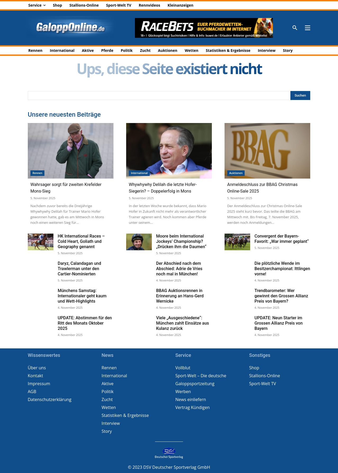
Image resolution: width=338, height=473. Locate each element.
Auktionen (236, 173)
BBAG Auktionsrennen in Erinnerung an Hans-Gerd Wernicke (180, 296)
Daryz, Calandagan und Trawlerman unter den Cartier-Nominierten (79, 268)
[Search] (300, 95)
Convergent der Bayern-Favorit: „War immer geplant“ (281, 239)
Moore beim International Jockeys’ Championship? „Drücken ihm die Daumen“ (181, 241)
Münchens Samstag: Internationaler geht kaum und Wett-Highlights (82, 296)
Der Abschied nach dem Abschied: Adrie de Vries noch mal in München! (179, 268)
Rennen (37, 173)
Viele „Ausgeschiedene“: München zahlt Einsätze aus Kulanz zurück (182, 323)
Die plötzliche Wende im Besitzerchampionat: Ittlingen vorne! (282, 268)
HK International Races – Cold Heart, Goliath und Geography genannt (81, 241)
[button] (295, 28)
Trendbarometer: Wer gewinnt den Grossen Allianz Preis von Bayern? (281, 296)
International (139, 173)
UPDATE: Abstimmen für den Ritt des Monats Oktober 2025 (85, 323)
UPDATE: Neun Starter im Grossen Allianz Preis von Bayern (278, 323)
